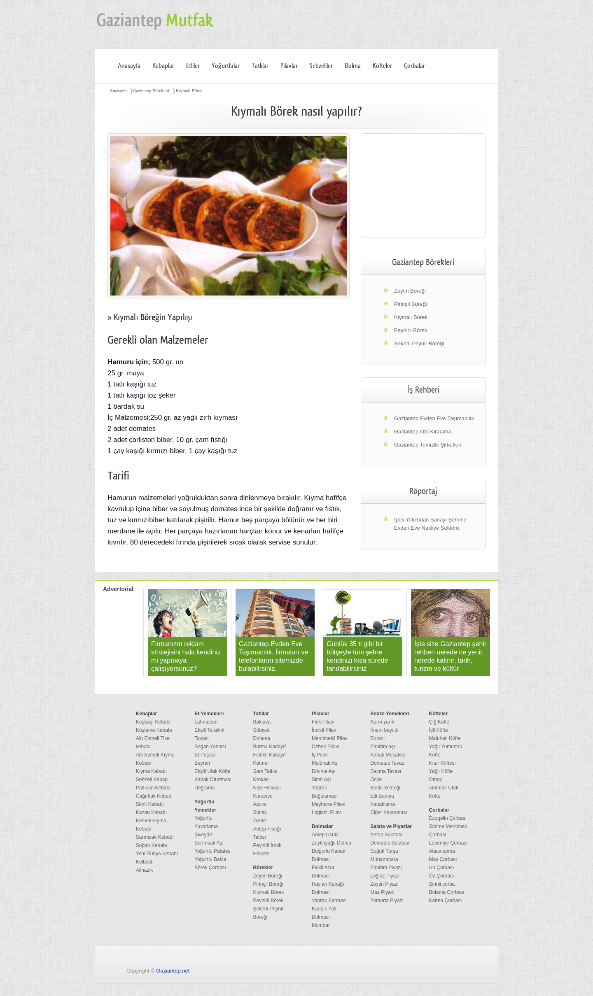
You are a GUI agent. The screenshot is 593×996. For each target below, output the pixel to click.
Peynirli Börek (410, 330)
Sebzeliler (321, 66)
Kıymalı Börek (189, 90)
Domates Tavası (388, 763)
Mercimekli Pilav (330, 738)
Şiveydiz (203, 835)
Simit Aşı (321, 779)
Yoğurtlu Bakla (210, 859)
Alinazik (144, 870)
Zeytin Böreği (410, 291)
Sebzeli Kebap (152, 779)
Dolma (353, 66)
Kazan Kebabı (151, 812)
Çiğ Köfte (439, 722)
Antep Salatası (386, 835)
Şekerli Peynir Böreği (419, 343)
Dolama (261, 738)
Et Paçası (204, 755)
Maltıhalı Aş (324, 763)
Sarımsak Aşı (209, 843)
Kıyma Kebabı (151, 771)
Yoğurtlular (226, 66)
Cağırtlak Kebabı (154, 796)
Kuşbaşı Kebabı (153, 722)
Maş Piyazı (382, 892)
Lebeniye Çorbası (448, 843)
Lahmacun (205, 722)
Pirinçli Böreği (410, 304)
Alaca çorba (442, 851)
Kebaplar (163, 66)
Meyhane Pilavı (329, 804)
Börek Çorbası (210, 867)
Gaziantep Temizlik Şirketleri (427, 445)
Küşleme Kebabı (154, 730)
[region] (423, 185)
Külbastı (145, 862)
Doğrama (204, 788)
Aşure (259, 804)
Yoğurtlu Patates (212, 851)
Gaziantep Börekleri (151, 90)
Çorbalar (414, 66)
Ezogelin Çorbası (448, 818)
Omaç (435, 779)
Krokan (261, 779)
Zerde (259, 821)
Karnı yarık (382, 722)
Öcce (376, 779)
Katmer (261, 763)
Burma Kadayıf (269, 746)
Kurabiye (263, 796)
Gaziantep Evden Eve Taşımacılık (434, 418)
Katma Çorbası (445, 900)
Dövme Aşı (324, 771)
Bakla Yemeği (385, 788)
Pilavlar (289, 66)
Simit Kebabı (150, 804)
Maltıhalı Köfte (445, 738)
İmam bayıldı (384, 730)
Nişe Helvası (267, 788)
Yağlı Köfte (441, 771)
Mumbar (321, 925)
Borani (377, 738)
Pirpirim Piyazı (386, 867)
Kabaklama (382, 804)
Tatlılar (260, 66)
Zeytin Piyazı (384, 884)
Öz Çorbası (441, 876)
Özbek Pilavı (325, 746)
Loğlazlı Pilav (326, 812)
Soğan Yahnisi (210, 746)
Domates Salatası (389, 843)
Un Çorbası (441, 867)
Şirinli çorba (442, 884)
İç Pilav (320, 755)
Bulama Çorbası (447, 892)
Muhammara (384, 859)
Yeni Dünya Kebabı (157, 853)
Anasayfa (129, 66)
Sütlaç (260, 812)
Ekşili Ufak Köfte (212, 771)
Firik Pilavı (323, 722)
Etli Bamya (382, 796)
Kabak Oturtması (212, 779)
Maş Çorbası (443, 859)
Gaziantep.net (172, 971)
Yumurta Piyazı (387, 900)
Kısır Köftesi (442, 763)
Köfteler (382, 66)
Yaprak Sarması (329, 900)
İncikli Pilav (324, 730)
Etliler (193, 66)
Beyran (202, 763)
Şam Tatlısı (265, 771)
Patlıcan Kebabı (153, 788)
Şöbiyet (261, 730)
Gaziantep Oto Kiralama (422, 431)
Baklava (262, 722)
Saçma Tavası (385, 771)
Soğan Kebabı (151, 845)
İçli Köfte (438, 730)
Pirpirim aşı (382, 746)
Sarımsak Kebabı (155, 837)
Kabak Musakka (387, 755)
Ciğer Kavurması (388, 812)
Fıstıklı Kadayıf (269, 755)
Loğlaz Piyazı (384, 876)
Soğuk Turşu (384, 851)
